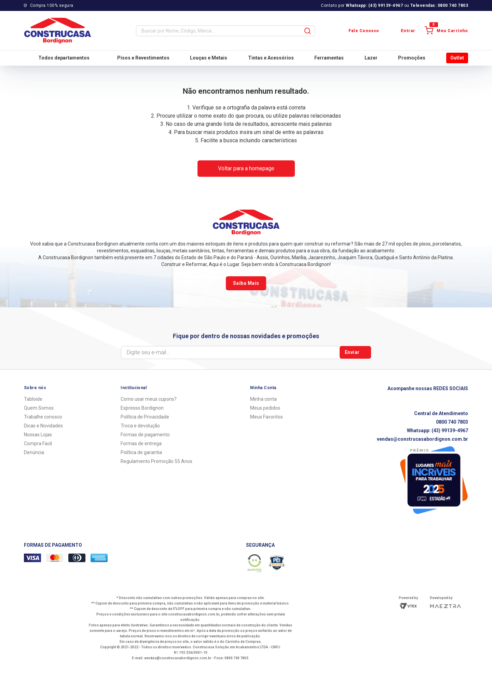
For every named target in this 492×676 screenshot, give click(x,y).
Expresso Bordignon (142, 408)
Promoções (411, 58)
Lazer (371, 58)
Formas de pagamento (145, 434)
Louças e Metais (208, 58)
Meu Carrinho (446, 30)
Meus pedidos (265, 408)
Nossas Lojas (38, 434)
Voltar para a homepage (246, 168)
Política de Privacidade (145, 417)
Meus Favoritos (266, 417)
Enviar (355, 352)
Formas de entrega (141, 443)
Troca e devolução (140, 425)
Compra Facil (38, 443)
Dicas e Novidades (43, 425)
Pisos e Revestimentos (143, 58)
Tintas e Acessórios (271, 58)
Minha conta (263, 399)
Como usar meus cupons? (149, 399)
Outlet (457, 58)
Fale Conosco (358, 30)
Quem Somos (39, 408)
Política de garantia (141, 452)
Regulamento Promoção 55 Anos (156, 461)
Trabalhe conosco (43, 417)
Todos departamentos (58, 58)
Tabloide (33, 399)
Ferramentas (329, 58)
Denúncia (34, 452)
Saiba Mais (246, 283)
